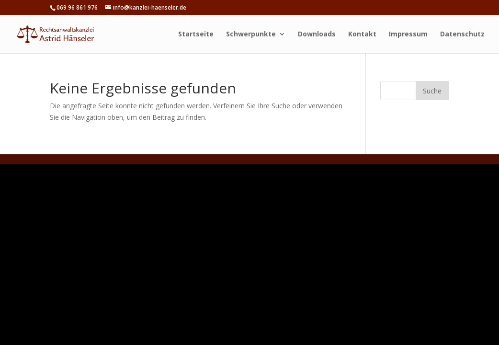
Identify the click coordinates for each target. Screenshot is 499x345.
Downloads (317, 34)
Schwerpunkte (251, 34)
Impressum (408, 34)
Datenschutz (462, 34)
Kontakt (362, 34)
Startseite (196, 34)
